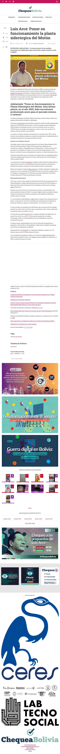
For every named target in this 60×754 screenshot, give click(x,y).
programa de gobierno (16, 93)
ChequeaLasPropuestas (39, 43)
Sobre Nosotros (36, 21)
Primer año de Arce (16, 336)
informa (25, 230)
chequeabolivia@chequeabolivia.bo (30, 746)
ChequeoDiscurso (24, 17)
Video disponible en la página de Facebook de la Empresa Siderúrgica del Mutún (32, 321)
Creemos (13, 346)
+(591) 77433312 (30, 748)
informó (28, 214)
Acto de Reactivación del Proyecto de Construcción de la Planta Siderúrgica (31, 311)
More (29, 508)
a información (20, 123)
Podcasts (48, 17)
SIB (44, 235)
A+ (6, 47)
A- (3, 47)
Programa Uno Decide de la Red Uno (20, 299)
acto (28, 181)
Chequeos (11, 17)
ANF (40, 192)
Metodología (22, 21)
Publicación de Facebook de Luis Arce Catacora (23, 324)
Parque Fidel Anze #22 (30, 744)
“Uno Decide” (53, 95)
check (5, 28)
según (12, 187)
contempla (29, 162)
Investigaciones (37, 17)
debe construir (32, 169)
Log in (12, 358)
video (32, 199)
